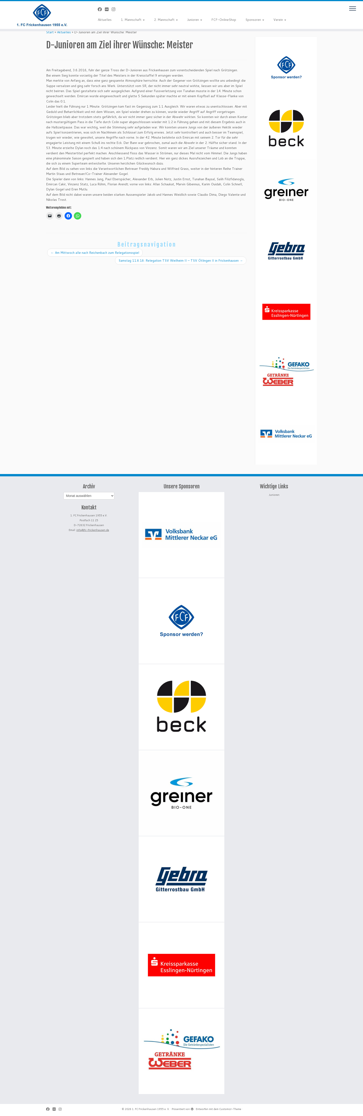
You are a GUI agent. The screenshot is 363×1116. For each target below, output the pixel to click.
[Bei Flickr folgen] (108, 9)
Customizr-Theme (230, 1109)
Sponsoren (254, 19)
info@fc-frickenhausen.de (92, 530)
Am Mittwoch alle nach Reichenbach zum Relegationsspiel (95, 252)
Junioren (194, 19)
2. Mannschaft (166, 19)
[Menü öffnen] (352, 8)
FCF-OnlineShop (223, 19)
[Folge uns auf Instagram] (115, 9)
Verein (279, 19)
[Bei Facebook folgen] (101, 9)
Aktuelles (105, 19)
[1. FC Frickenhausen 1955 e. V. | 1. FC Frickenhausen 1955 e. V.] (42, 15)
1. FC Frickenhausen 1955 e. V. (151, 1109)
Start (50, 32)
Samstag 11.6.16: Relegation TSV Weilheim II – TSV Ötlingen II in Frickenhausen (181, 260)
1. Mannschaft (133, 19)
